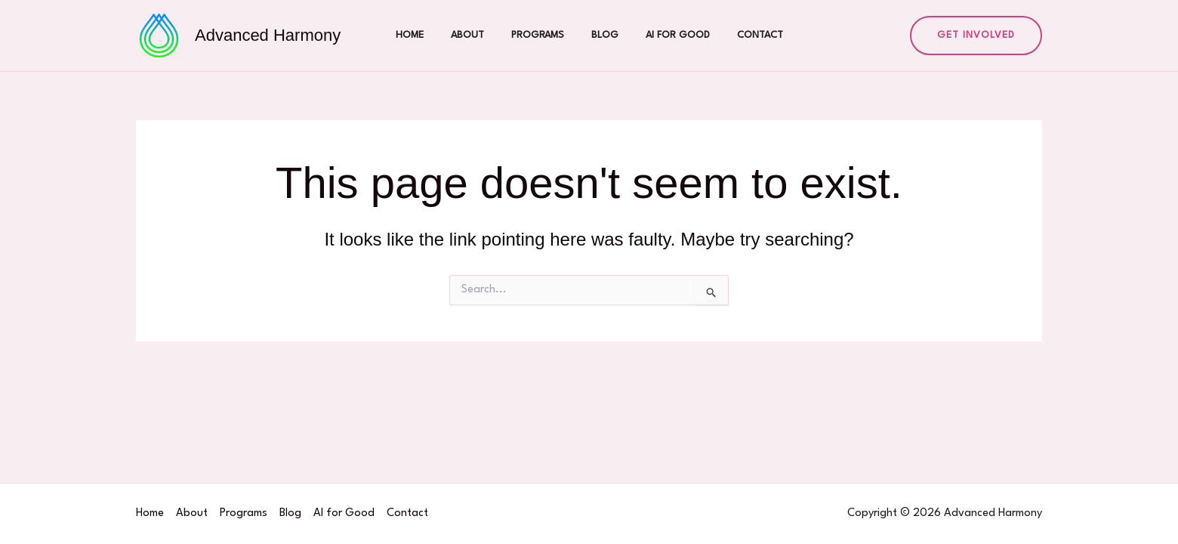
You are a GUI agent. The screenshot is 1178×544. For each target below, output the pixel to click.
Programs (540, 35)
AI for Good (669, 35)
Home (425, 35)
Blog (601, 35)
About (476, 35)
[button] (976, 35)
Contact (745, 35)
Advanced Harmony (268, 35)
